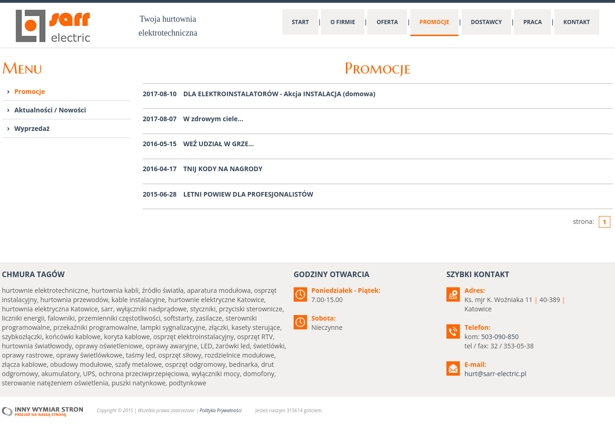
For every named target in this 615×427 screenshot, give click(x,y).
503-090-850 (500, 336)
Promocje (29, 91)
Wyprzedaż (32, 128)
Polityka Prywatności (220, 410)
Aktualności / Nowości (50, 109)
